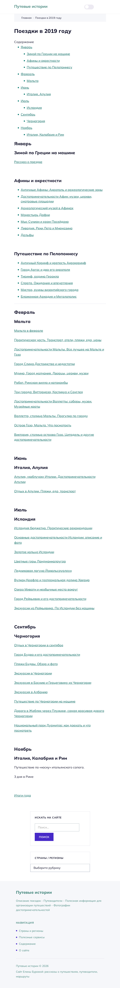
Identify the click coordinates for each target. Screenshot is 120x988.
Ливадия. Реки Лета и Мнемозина (46, 228)
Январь (26, 47)
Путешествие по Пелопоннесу (49, 67)
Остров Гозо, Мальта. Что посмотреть (42, 425)
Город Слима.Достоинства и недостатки (44, 364)
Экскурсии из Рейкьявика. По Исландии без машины (54, 608)
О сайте (24, 950)
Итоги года (22, 795)
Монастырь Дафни (35, 215)
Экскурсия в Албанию (31, 692)
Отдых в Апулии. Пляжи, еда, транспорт (45, 491)
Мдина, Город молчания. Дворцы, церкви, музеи (51, 373)
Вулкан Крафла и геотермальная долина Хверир (52, 580)
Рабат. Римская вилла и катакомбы (41, 383)
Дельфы (27, 235)
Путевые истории (31, 6)
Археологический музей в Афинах (47, 208)
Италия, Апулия (39, 94)
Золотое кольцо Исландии (34, 552)
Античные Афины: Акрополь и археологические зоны (62, 190)
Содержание (27, 943)
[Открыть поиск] (76, 7)
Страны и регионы (31, 930)
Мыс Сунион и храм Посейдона (45, 222)
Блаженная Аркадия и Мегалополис (49, 296)
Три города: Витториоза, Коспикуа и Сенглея (48, 392)
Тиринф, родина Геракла (40, 276)
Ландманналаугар (51, 561)
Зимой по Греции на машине (48, 54)
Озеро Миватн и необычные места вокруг (46, 589)
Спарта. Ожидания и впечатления (47, 283)
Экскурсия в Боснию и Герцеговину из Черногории (52, 683)
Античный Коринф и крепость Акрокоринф (53, 263)
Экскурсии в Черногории (33, 673)
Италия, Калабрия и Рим (45, 134)
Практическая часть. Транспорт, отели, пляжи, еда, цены (57, 340)
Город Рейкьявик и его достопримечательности (50, 599)
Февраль (28, 74)
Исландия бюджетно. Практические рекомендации (53, 528)
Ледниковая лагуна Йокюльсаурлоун (43, 571)
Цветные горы (25, 561)
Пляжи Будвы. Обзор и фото (36, 664)
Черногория (36, 121)
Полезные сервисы (32, 937)
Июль (25, 101)
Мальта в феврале (28, 331)
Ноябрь (26, 128)
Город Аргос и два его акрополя (45, 270)
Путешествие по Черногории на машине (44, 701)
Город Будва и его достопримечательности (47, 654)
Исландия (34, 108)
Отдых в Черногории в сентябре (38, 645)
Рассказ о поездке (28, 162)
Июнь (25, 87)
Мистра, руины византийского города (49, 290)
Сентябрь (28, 114)
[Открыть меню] (103, 7)
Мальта (33, 81)
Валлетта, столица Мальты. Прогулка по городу (51, 416)
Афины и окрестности (43, 61)
